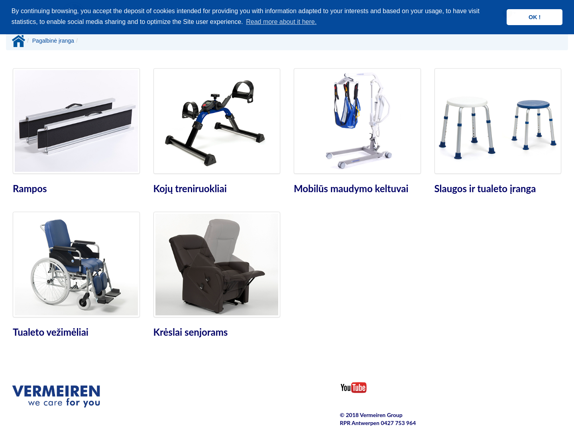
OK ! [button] (535, 17)
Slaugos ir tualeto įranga (485, 188)
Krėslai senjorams (190, 332)
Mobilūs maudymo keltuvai (351, 188)
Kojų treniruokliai (190, 188)
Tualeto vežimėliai (50, 332)
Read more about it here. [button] (281, 21)
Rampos (30, 188)
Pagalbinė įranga (53, 40)
